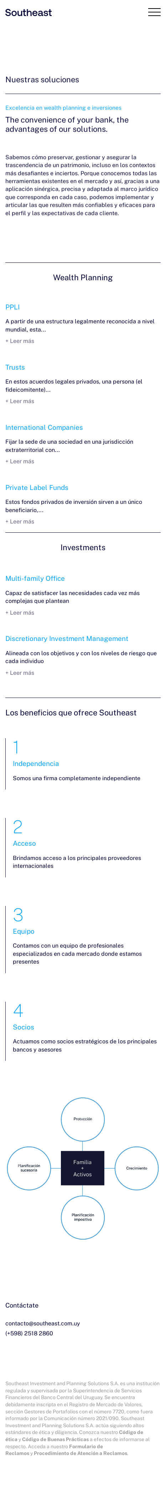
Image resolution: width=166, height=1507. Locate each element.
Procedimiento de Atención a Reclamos (80, 1453)
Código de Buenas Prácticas (55, 1439)
